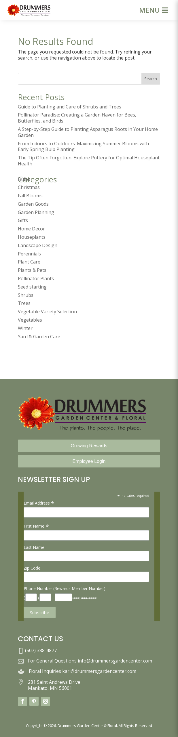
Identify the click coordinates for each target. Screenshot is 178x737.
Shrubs (25, 295)
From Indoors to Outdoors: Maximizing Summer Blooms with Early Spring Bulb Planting (83, 146)
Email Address (39, 503)
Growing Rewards (89, 445)
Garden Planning (36, 212)
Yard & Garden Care (39, 336)
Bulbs (24, 179)
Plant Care (29, 262)
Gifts (23, 220)
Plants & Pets (32, 270)
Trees (24, 303)
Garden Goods (33, 204)
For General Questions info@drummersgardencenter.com (90, 661)
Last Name (34, 547)
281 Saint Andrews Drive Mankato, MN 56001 (54, 685)
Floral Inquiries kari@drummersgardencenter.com (82, 671)
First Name (36, 526)
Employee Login (89, 461)
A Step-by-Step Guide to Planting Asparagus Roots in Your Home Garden (88, 132)
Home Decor (31, 229)
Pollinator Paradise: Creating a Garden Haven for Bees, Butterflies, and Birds (77, 118)
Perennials (29, 254)
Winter (25, 328)
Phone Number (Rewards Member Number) (64, 588)
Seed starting (32, 287)
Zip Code (32, 568)
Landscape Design (37, 245)
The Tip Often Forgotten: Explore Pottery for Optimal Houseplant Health (89, 160)
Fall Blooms (30, 195)
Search (150, 78)
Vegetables (30, 320)
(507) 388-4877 (41, 650)
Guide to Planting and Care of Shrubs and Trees (69, 107)
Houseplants (32, 237)
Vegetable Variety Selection (47, 311)
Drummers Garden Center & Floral (87, 725)
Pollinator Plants (36, 278)
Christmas (29, 187)
